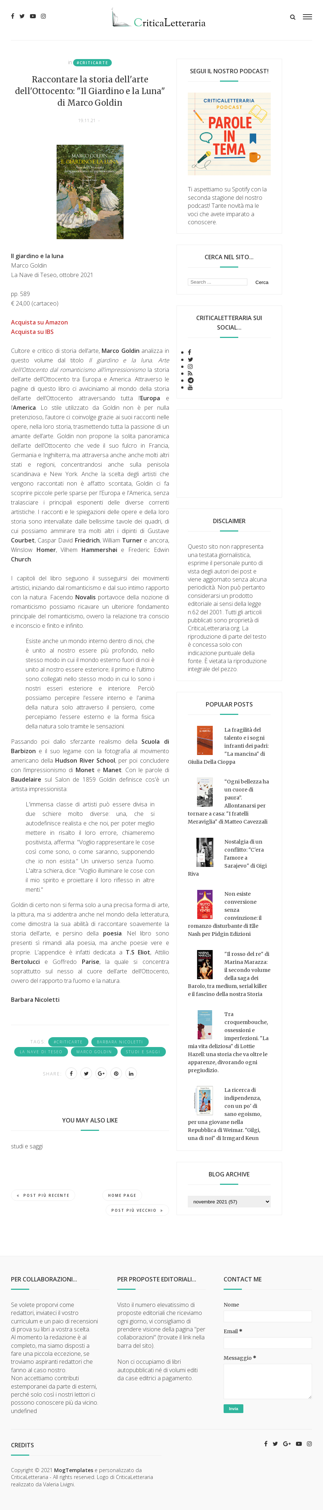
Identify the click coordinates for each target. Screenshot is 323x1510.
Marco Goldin (94, 1051)
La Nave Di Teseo (41, 1051)
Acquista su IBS (32, 332)
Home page (122, 1195)
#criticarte (92, 62)
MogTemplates (73, 1470)
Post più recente (43, 1195)
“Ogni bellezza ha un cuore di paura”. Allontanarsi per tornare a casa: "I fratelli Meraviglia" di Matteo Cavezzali (228, 801)
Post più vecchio (137, 1210)
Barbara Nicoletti (120, 1041)
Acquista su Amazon (39, 322)
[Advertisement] (229, 453)
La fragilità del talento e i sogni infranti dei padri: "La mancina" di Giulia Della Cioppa (228, 746)
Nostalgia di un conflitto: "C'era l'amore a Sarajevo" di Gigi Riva (227, 857)
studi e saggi (143, 1051)
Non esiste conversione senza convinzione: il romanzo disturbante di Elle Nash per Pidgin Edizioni (225, 914)
